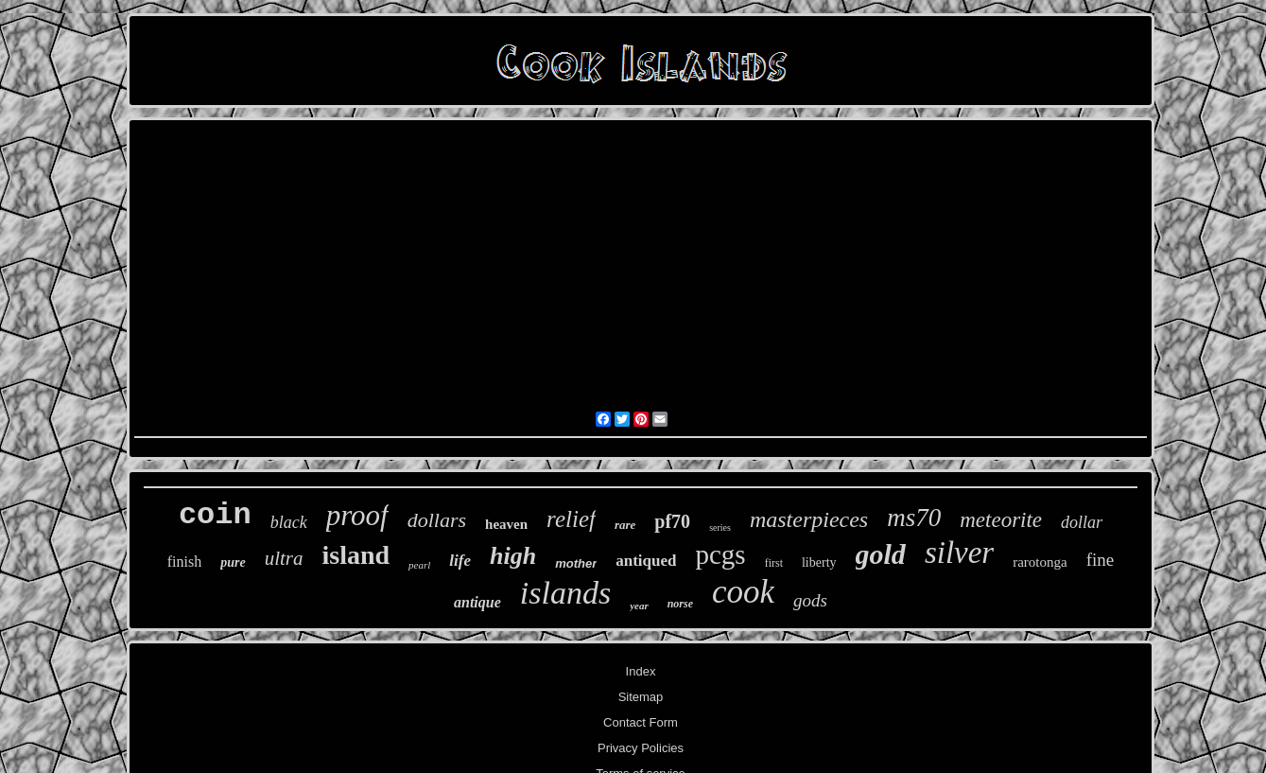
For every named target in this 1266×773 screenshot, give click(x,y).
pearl (419, 565)
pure (232, 562)
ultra (284, 558)
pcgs (720, 554)
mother (576, 563)
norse (680, 603)
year (639, 605)
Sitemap (641, 697)
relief (571, 519)
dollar (1081, 522)
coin (215, 515)
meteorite (1001, 520)
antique (477, 602)
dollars (437, 520)
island (356, 555)
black (288, 522)
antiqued (646, 561)
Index (641, 671)
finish (184, 561)
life (460, 561)
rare (625, 525)
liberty (819, 562)
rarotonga (1040, 562)
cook (743, 591)
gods (810, 600)
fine (1100, 560)
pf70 (672, 521)
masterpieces (809, 519)
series (720, 527)
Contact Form (640, 722)
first (774, 563)
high (513, 556)
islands (565, 592)
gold (881, 554)
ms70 (914, 517)
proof (357, 515)
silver (959, 553)
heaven (506, 524)
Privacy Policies (641, 748)
